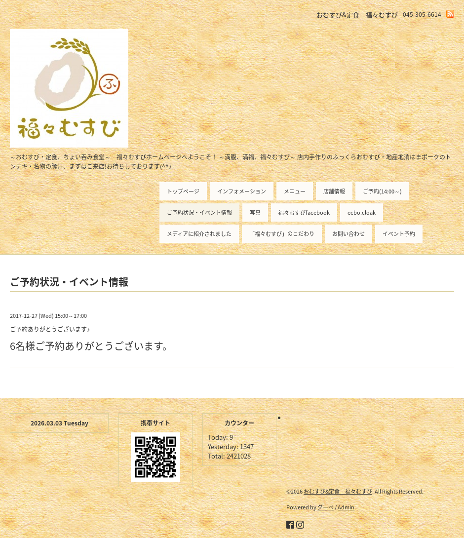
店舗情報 (334, 191)
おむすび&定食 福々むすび (338, 491)
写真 (255, 212)
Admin (346, 507)
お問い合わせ (348, 234)
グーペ (325, 507)
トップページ (183, 191)
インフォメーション (241, 191)
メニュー (295, 191)
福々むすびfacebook (304, 212)
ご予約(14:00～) (382, 191)
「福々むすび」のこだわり (281, 234)
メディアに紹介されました (199, 234)
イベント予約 (399, 234)
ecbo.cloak (362, 212)
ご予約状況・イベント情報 (199, 212)
